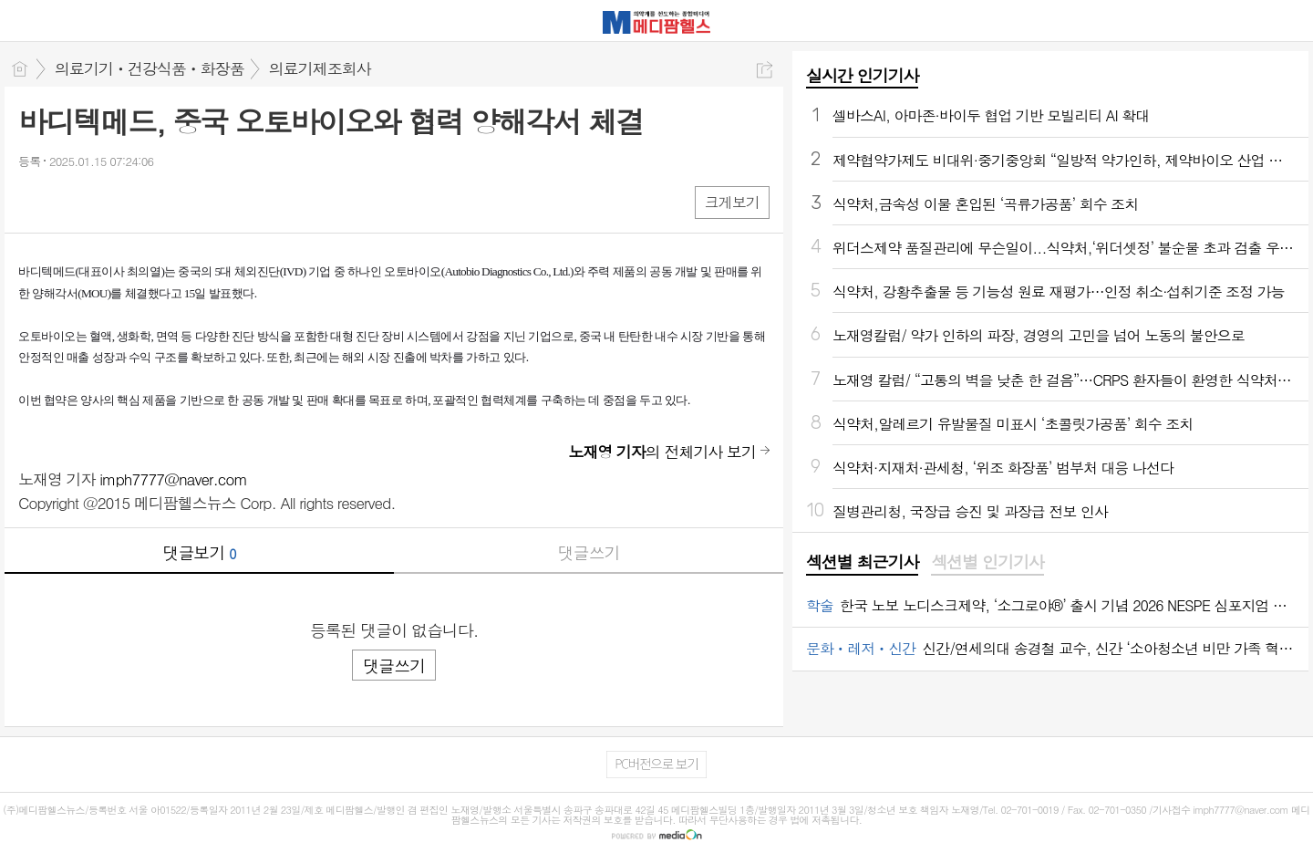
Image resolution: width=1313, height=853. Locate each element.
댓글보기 (199, 552)
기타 (144, 201)
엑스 (71, 201)
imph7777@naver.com (173, 479)
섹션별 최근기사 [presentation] (862, 562)
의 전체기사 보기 (662, 452)
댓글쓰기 (589, 552)
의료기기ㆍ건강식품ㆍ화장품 (149, 68)
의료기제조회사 (320, 68)
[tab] (862, 563)
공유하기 (764, 69)
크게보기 (732, 202)
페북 (34, 201)
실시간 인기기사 (862, 75)
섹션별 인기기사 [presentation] (987, 562)
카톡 (107, 201)
